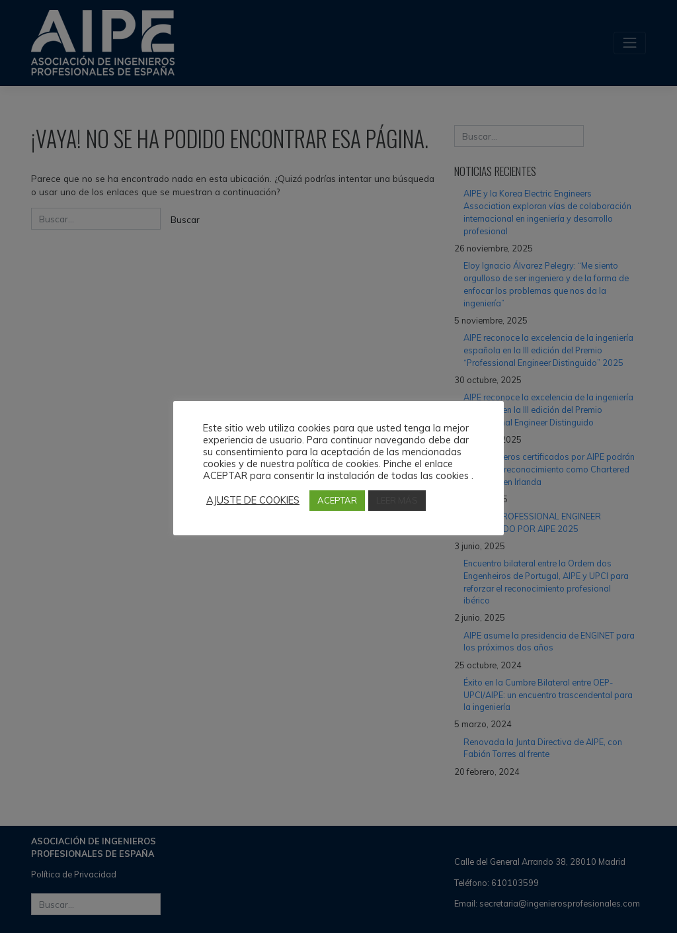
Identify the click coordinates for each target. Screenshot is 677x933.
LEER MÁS (397, 500)
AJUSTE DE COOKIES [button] (252, 500)
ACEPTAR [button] (337, 500)
